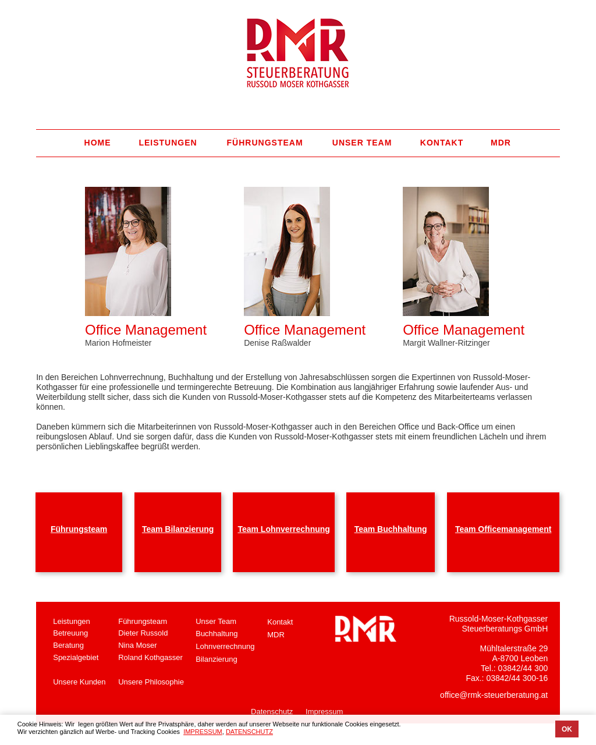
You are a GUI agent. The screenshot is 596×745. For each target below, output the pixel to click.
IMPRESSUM (202, 731)
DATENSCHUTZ (249, 731)
